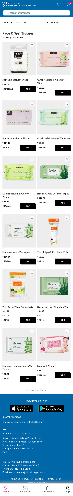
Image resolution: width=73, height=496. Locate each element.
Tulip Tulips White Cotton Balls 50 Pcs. (17, 309)
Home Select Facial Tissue (16, 138)
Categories (25, 489)
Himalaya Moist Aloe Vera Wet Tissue (53, 309)
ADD (28, 89)
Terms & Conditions (36, 483)
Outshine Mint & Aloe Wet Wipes (53, 138)
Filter (51, 22)
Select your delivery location (21, 6)
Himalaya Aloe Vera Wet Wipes (53, 193)
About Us (15, 479)
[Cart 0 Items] (68, 5)
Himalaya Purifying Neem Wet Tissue (17, 368)
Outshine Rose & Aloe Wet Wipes (50, 82)
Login (67, 489)
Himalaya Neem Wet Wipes (16, 252)
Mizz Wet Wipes (45, 366)
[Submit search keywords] (6, 12)
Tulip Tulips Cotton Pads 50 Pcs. (53, 252)
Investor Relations (33, 479)
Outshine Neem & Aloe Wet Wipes (16, 195)
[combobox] (36, 12)
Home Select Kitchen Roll (15, 80)
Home (6, 489)
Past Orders (48, 489)
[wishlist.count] (59, 5)
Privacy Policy (54, 479)
